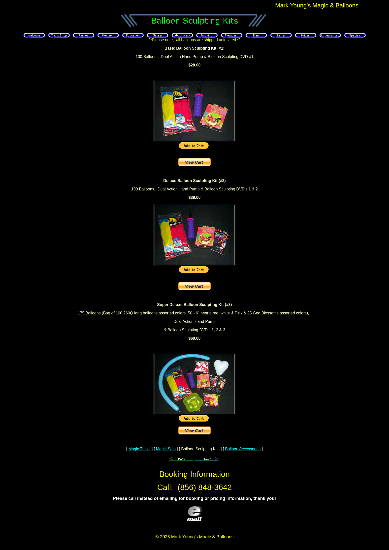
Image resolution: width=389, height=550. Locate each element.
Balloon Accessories (242, 449)
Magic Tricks (140, 449)
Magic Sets (166, 449)
